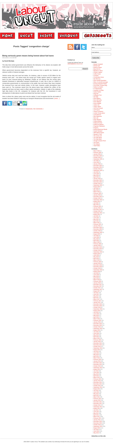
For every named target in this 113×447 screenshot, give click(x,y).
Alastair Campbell (98, 64)
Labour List (96, 105)
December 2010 (98, 421)
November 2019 (98, 248)
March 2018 (97, 279)
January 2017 (97, 302)
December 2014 (98, 343)
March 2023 (97, 191)
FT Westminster (98, 88)
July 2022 (96, 203)
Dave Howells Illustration (100, 80)
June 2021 (96, 217)
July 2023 (96, 188)
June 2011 (96, 411)
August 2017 (97, 291)
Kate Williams (97, 98)
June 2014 (96, 353)
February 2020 (97, 243)
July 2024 (96, 172)
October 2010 (97, 424)
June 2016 (96, 314)
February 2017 (97, 300)
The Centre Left (98, 136)
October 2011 (97, 405)
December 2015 (98, 323)
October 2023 (97, 183)
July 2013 (96, 371)
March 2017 (97, 299)
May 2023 (96, 190)
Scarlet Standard (98, 131)
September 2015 (98, 328)
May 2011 (96, 413)
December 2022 (98, 196)
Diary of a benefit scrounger (101, 82)
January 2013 (97, 380)
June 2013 (96, 372)
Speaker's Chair (98, 134)
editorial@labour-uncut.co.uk (75, 63)
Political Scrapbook (98, 124)
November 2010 (98, 423)
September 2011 (98, 406)
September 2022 (98, 199)
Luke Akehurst (97, 114)
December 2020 (98, 227)
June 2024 (96, 173)
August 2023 (97, 186)
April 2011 (96, 415)
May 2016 (96, 315)
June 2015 (96, 333)
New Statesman (98, 116)
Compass (96, 75)
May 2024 (96, 175)
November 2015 (98, 325)
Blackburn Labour (98, 70)
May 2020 (96, 239)
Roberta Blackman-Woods (100, 129)
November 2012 (98, 384)
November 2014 (98, 344)
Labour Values (97, 106)
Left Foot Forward (98, 108)
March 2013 (97, 377)
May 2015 (96, 335)
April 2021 (96, 221)
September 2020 (98, 232)
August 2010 (97, 428)
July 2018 (96, 273)
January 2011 (97, 419)
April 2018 (96, 278)
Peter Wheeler (97, 119)
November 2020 (98, 229)
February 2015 (97, 340)
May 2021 (96, 219)
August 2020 (97, 234)
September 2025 (98, 159)
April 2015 (96, 336)
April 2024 (96, 177)
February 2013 (97, 379)
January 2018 (97, 283)
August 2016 (97, 310)
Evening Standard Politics (100, 83)
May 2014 (96, 354)
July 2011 (96, 410)
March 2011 (97, 416)
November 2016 (98, 305)
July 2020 (96, 235)
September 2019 (98, 252)
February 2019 (97, 261)
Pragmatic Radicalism (99, 126)
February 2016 (97, 320)
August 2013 (97, 369)
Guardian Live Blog (98, 90)
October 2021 (97, 211)
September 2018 (98, 270)
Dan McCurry (97, 79)
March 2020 (97, 242)
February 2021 (97, 224)
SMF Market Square (99, 132)
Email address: (95, 52)
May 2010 (96, 432)
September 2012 (98, 387)
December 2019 (98, 247)
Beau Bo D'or (97, 69)
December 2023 (98, 180)
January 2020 (97, 245)
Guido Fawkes (97, 92)
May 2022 (96, 204)
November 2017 (98, 286)
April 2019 (96, 258)
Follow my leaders (98, 87)
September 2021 (98, 212)
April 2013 (96, 375)
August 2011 (97, 408)
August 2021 (97, 214)
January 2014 (97, 361)
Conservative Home (99, 77)
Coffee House (97, 74)
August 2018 (97, 271)
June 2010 (96, 431)
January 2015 (97, 341)
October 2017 (97, 287)
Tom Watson (97, 144)
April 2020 (96, 240)
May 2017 (96, 296)
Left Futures (97, 109)
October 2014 (97, 346)
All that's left (97, 65)
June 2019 (96, 255)
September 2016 (98, 309)
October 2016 (97, 307)
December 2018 (98, 265)
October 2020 (97, 230)
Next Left (96, 118)
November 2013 (98, 364)
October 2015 (97, 327)
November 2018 (98, 266)
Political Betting (97, 121)
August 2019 (97, 253)
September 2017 (98, 289)
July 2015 (96, 331)
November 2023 (98, 182)
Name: (93, 47)
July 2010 (96, 429)
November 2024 (98, 167)
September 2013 (98, 367)
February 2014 (97, 359)
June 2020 (96, 237)
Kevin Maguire (97, 101)
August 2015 (97, 330)
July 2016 (96, 312)
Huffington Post (97, 95)
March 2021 (97, 222)
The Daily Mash (98, 139)
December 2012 (98, 382)
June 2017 (96, 294)
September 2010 (98, 426)
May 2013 (96, 374)
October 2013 (97, 366)
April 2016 (96, 317)
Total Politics (97, 145)
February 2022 (97, 206)
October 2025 (97, 157)
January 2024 (97, 178)
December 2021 (98, 209)
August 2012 (97, 388)
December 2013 (98, 362)
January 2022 (97, 208)
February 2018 (97, 281)
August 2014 (97, 349)
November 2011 (98, 403)
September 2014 (98, 348)
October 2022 (97, 198)
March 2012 (97, 397)
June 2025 (96, 162)
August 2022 (97, 201)
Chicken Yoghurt (98, 72)
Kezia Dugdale (97, 103)
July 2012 (96, 390)
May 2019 (96, 256)
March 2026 (97, 151)
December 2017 (98, 284)
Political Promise (98, 123)
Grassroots (29, 109)
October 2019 (97, 250)
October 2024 (97, 168)
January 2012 (97, 400)
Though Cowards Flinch (100, 140)
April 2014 (96, 356)
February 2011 (97, 418)
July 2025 (96, 160)
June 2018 (96, 274)
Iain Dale (96, 96)
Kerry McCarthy (98, 100)
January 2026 (97, 154)
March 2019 (97, 260)
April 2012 (96, 395)
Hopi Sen (96, 93)
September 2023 (98, 185)
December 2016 (98, 304)
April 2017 (96, 297)
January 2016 (97, 322)
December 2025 (98, 155)
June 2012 (96, 392)
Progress (96, 127)
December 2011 (98, 402)
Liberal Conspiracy (98, 111)
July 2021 (96, 216)
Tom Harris (96, 142)
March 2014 (97, 358)
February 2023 (97, 193)
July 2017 (96, 292)
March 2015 (97, 338)
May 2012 (96, 393)
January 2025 (97, 164)
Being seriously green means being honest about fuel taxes (28, 56)
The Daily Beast (98, 137)
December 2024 (98, 165)
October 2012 (97, 385)
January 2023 (97, 195)
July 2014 (96, 351)
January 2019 (97, 263)
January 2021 (97, 226)
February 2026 (97, 152)
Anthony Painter (98, 67)
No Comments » (39, 109)
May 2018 (96, 276)
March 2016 (97, 318)
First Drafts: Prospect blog (100, 85)
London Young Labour (99, 113)
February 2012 (97, 398)
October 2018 (97, 268)
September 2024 (98, 170)
